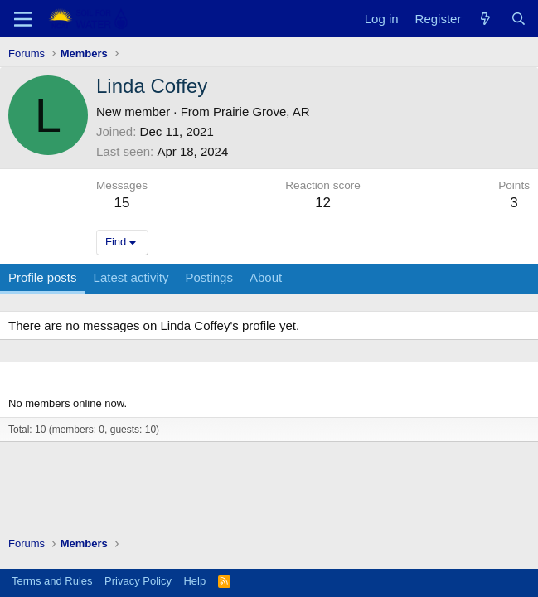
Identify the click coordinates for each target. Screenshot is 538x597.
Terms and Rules (52, 581)
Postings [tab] (209, 277)
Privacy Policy (138, 581)
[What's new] (485, 18)
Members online (58, 377)
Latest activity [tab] (131, 277)
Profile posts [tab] (42, 277)
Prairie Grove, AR (261, 111)
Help (194, 581)
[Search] (518, 18)
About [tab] (266, 277)
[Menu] (22, 19)
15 (122, 203)
